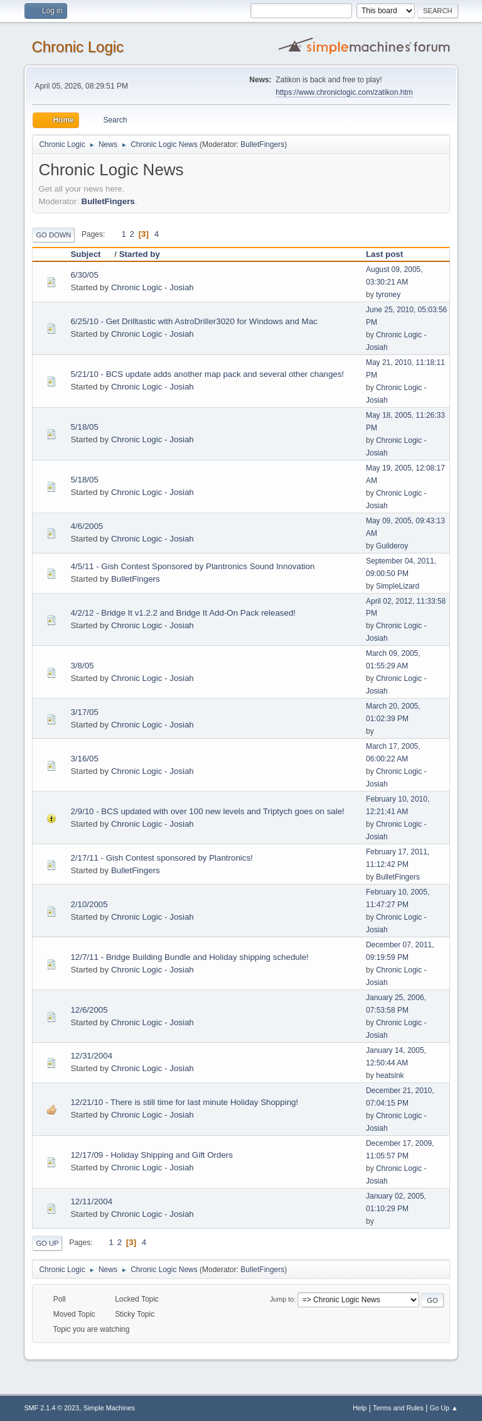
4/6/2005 (86, 526)
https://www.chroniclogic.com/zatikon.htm (344, 92)
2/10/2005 (88, 904)
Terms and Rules (398, 1408)
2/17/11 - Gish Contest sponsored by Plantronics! (161, 858)
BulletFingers (262, 144)
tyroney (388, 294)
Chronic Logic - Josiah (152, 287)
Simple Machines (109, 1408)
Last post (384, 254)
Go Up (47, 1243)
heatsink (390, 1075)
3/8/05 (82, 665)
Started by (139, 254)
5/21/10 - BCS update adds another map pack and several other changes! (207, 374)
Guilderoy (392, 546)
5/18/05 (84, 427)
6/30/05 (84, 275)
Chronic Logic (77, 46)
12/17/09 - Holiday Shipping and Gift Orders (151, 1155)
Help (360, 1408)
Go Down (53, 235)
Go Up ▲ (444, 1408)
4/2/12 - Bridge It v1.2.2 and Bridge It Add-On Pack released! (183, 613)
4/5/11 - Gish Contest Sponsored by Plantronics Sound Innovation (192, 566)
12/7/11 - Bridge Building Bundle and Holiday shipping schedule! (189, 957)
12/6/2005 (88, 1010)
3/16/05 (84, 758)
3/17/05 (84, 712)
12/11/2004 (91, 1201)
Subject (91, 254)
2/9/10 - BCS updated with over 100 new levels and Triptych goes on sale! (207, 811)
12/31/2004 (91, 1055)
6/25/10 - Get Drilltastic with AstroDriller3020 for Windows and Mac (193, 321)
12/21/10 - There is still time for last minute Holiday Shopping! (184, 1102)
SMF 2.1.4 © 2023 (51, 1408)
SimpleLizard (397, 586)
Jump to (282, 1300)
